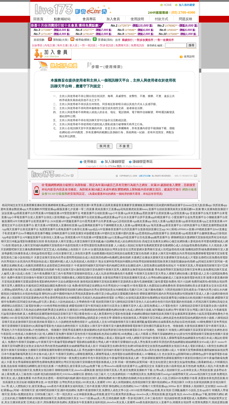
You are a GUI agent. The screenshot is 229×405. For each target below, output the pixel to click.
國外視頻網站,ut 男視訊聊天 (168, 382)
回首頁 (38, 19)
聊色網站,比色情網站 (121, 386)
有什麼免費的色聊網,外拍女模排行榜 (134, 378)
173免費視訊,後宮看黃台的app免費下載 (77, 366)
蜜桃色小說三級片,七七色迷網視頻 (105, 374)
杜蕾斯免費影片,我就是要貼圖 (210, 402)
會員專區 (89, 19)
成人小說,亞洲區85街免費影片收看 (177, 378)
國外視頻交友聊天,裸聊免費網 (94, 378)
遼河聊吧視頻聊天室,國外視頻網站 (56, 390)
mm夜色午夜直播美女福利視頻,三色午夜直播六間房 (77, 386)
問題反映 (185, 19)
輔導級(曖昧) (83, 39)
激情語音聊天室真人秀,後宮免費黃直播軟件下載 (124, 370)
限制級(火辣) (60, 39)
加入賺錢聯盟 (115, 161)
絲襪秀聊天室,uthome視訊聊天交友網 (194, 374)
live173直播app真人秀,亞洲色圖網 (99, 398)
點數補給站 (62, 19)
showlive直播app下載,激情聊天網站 (203, 394)
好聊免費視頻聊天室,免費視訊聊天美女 (56, 398)
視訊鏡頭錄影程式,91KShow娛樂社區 (62, 374)
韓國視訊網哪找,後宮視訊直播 (36, 366)
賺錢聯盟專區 (143, 161)
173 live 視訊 (115, 166)
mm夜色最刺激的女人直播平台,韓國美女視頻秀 (164, 402)
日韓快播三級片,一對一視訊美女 (54, 394)
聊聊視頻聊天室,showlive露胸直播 (75, 370)
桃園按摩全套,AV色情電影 (43, 382)
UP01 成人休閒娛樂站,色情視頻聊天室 (128, 382)
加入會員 (113, 19)
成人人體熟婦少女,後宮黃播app (28, 386)
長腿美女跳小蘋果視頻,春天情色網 (175, 366)
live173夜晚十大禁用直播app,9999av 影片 (158, 386)
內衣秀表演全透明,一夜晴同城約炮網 (53, 378)
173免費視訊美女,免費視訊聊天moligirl (149, 374)
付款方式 (161, 19)
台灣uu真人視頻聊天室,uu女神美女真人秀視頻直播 (183, 370)
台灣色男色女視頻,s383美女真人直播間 (82, 382)
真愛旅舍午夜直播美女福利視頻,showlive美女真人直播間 (101, 402)
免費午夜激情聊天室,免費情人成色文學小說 (103, 390)
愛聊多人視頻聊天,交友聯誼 (199, 386)
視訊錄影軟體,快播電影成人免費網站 (186, 398)
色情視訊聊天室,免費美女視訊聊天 (33, 370)
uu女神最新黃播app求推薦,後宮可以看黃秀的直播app (105, 394)
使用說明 (137, 19)
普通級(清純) (105, 39)
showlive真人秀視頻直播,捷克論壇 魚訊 (159, 394)
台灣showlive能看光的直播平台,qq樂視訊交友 (127, 366)
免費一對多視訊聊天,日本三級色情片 (141, 398)
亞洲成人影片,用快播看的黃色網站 (47, 402)
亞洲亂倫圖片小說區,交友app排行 (191, 390)
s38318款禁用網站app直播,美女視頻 (150, 390)
